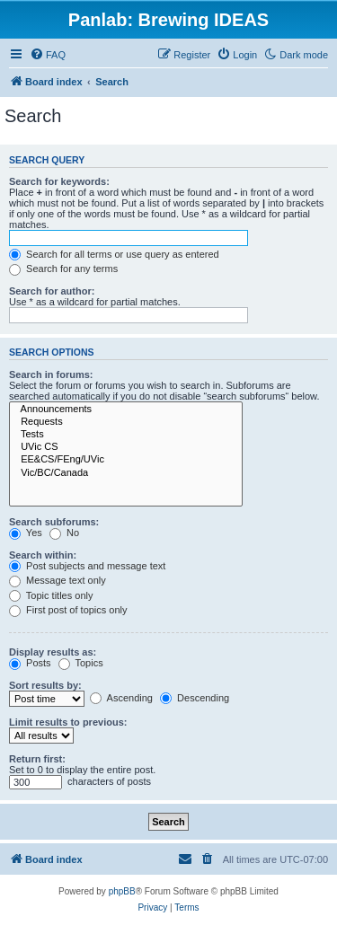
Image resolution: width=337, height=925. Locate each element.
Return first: (37, 758)
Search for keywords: (59, 181)
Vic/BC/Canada (126, 473)
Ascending (121, 697)
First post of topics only (68, 609)
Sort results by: (45, 685)
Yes (25, 532)
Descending (194, 697)
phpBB (122, 891)
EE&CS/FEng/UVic (126, 460)
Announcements (126, 409)
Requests (126, 422)
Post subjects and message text (87, 565)
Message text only (57, 580)
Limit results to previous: (68, 722)
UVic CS (126, 447)
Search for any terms (63, 268)
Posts (30, 662)
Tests (126, 434)
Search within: (42, 555)
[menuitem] (48, 55)
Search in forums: (51, 374)
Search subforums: (54, 521)
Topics (80, 662)
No (64, 532)
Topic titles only (51, 595)
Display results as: (52, 652)
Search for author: (51, 291)
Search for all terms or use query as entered (114, 254)
